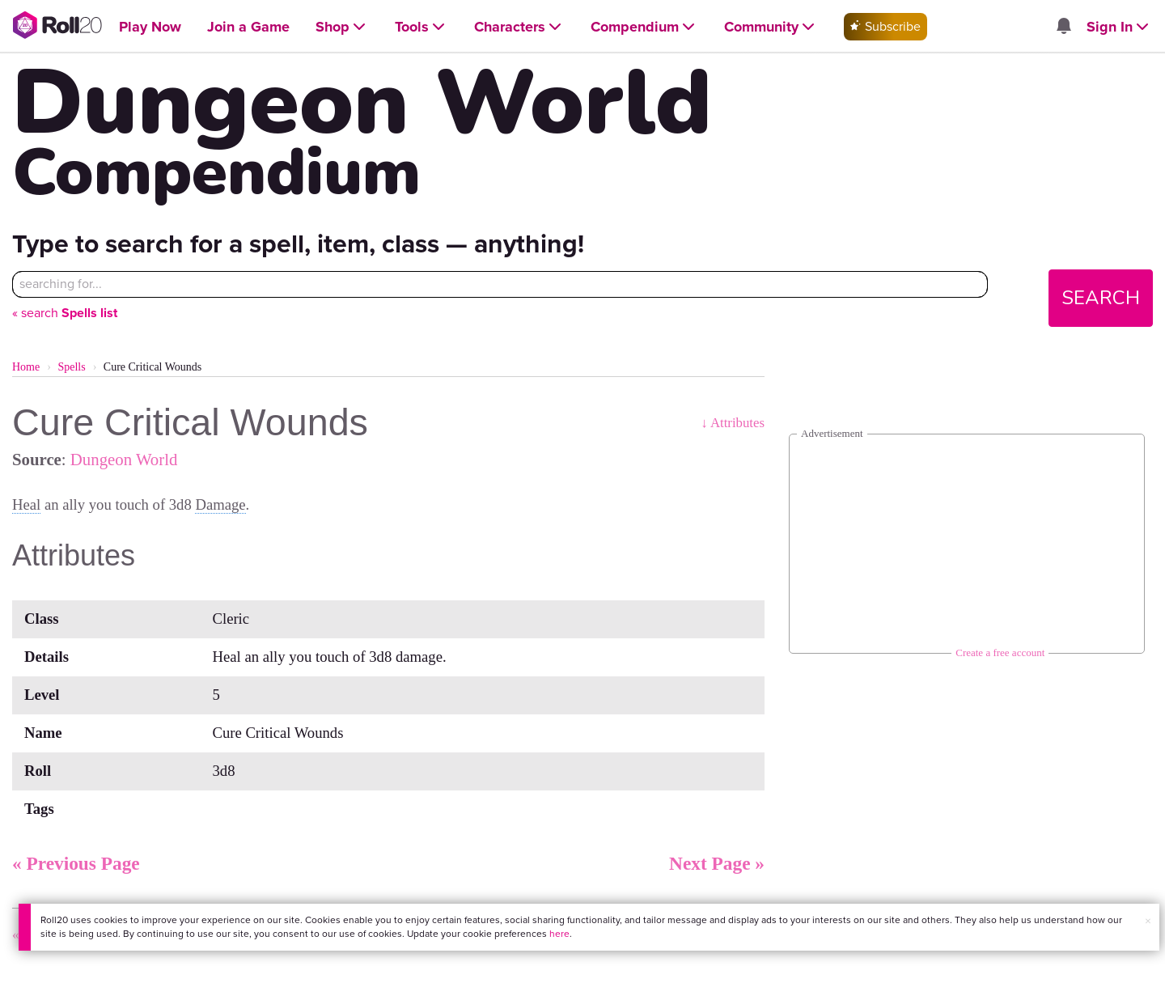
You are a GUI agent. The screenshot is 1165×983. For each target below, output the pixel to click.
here (559, 933)
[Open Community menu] (771, 27)
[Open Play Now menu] (150, 27)
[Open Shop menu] (342, 27)
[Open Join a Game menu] (248, 27)
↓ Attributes (733, 422)
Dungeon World (124, 459)
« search (64, 312)
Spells (71, 367)
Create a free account (999, 652)
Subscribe (885, 26)
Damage (220, 504)
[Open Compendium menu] (644, 27)
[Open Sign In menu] (1119, 27)
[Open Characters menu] (519, 27)
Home (26, 367)
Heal (26, 504)
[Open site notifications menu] (1064, 27)
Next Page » (717, 863)
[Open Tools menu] (421, 27)
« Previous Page (76, 863)
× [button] (1148, 921)
